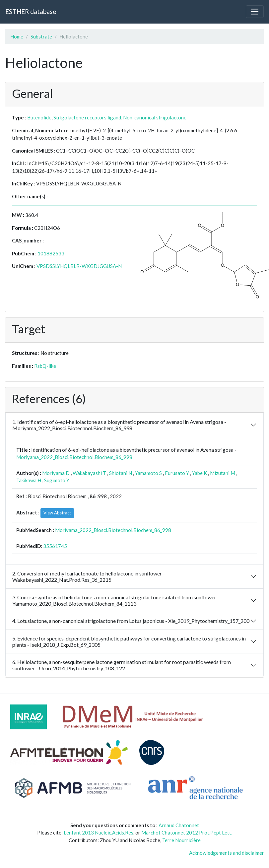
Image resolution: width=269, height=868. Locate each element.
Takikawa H (28, 480)
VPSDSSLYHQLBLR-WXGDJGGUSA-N (79, 266)
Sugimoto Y (56, 480)
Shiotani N (120, 473)
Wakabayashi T (89, 473)
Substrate (41, 36)
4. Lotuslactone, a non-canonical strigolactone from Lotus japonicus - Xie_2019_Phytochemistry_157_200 (130, 621)
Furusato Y (177, 473)
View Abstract (57, 512)
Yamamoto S (148, 473)
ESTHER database (30, 11)
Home (16, 36)
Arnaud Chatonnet (179, 825)
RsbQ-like (45, 366)
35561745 (55, 546)
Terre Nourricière (181, 840)
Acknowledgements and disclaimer (226, 853)
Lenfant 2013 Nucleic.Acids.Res (98, 832)
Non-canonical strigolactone (154, 117)
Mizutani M (222, 473)
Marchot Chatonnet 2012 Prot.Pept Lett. (186, 832)
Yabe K (199, 473)
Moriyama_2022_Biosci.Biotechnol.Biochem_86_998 (74, 457)
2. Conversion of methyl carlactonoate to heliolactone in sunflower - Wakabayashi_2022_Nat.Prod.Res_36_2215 (88, 576)
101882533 (50, 253)
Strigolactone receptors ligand (87, 117)
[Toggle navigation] (255, 11)
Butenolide (39, 117)
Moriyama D (56, 473)
